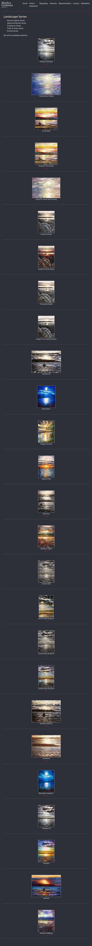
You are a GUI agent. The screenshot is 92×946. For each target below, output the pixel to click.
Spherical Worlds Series (16, 23)
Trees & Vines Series (15, 28)
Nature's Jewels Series (16, 20)
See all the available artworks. (16, 35)
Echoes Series (12, 31)
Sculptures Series (14, 25)
